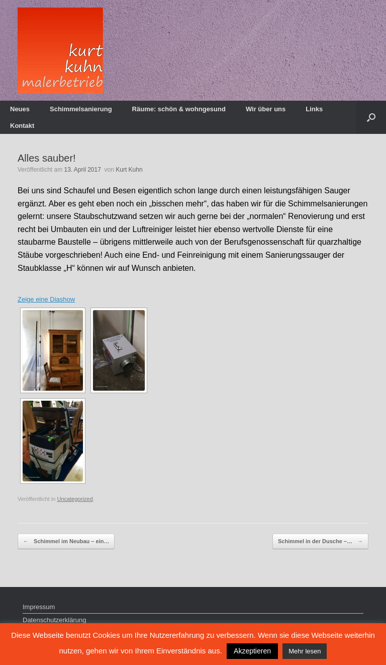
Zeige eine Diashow (46, 299)
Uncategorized (74, 499)
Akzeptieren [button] (252, 651)
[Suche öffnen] (371, 117)
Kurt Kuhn (129, 169)
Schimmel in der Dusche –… (320, 541)
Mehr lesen (304, 651)
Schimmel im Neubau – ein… (66, 541)
